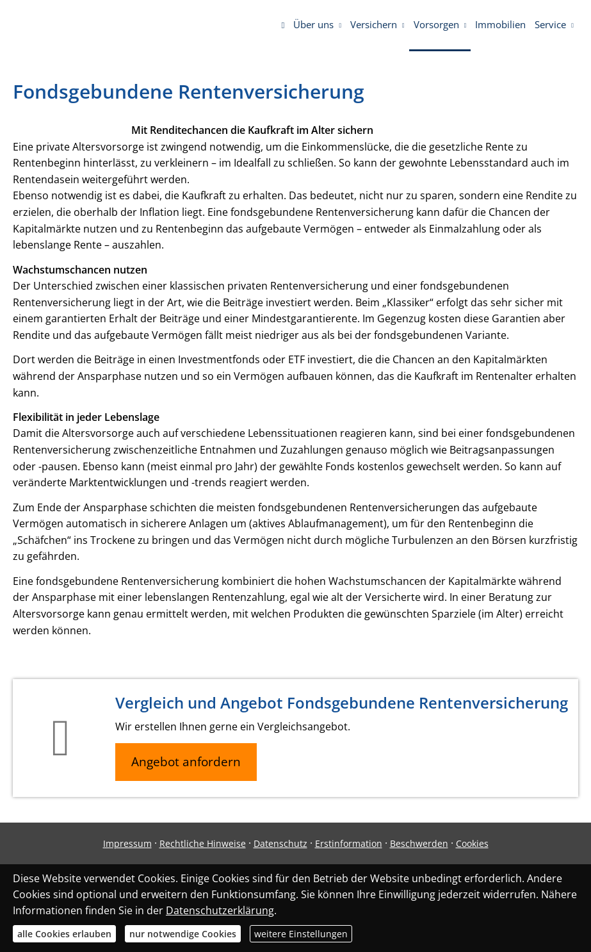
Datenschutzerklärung (220, 910)
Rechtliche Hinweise (202, 843)
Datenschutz (280, 843)
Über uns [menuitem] (313, 24)
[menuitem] (283, 25)
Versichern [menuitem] (373, 24)
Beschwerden (419, 843)
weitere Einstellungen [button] (301, 934)
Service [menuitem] (550, 24)
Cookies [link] (472, 843)
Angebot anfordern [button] (186, 761)
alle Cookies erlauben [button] (64, 934)
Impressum (127, 843)
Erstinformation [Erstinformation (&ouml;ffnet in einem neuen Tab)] (348, 843)
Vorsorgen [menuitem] (436, 24)
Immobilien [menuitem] (500, 24)
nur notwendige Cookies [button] (182, 934)
